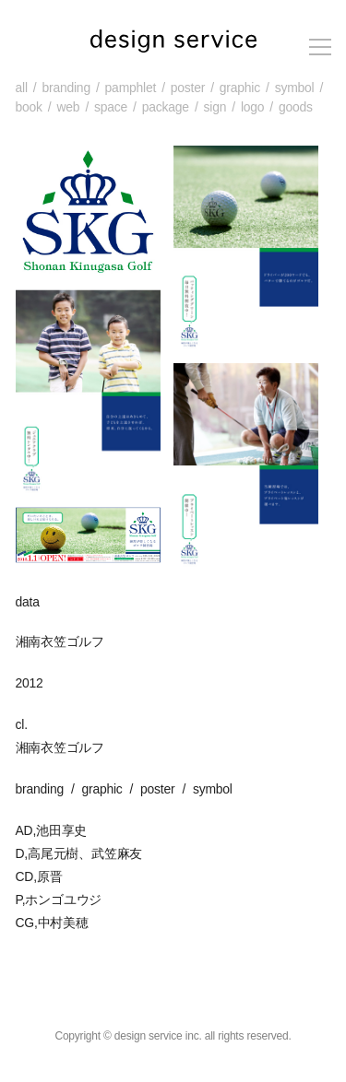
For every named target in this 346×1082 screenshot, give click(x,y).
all (22, 87)
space (110, 107)
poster (188, 87)
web (67, 107)
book (29, 107)
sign (215, 107)
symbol (295, 87)
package (165, 107)
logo (252, 107)
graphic (240, 87)
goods (296, 107)
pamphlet (131, 87)
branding (65, 87)
